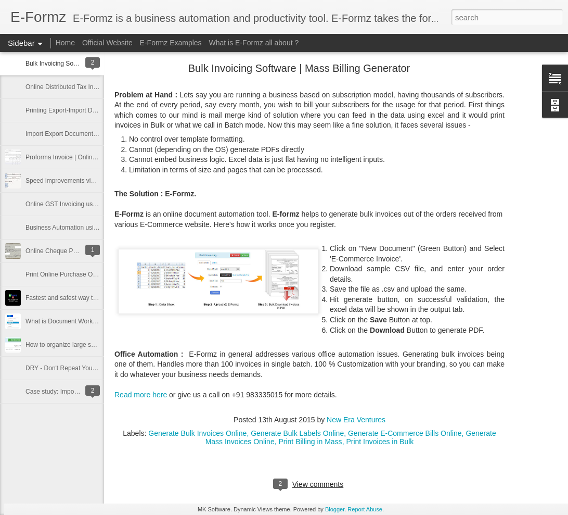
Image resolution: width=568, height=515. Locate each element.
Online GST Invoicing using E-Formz (76, 204)
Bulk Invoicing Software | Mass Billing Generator (299, 68)
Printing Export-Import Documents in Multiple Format (98, 110)
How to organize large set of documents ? (82, 344)
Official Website (107, 43)
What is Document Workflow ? (67, 321)
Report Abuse (364, 509)
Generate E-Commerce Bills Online (405, 433)
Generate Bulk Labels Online (297, 433)
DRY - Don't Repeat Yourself (64, 368)
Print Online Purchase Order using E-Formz (85, 274)
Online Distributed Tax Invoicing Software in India (93, 87)
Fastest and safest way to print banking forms (88, 298)
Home (65, 43)
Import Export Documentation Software (79, 133)
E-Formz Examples (171, 43)
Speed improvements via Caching (72, 180)
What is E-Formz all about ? (254, 43)
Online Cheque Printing (57, 251)
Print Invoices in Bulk (380, 441)
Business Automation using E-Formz (75, 227)
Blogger (334, 509)
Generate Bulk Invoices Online (197, 433)
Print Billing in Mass (310, 441)
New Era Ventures (356, 420)
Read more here (140, 395)
